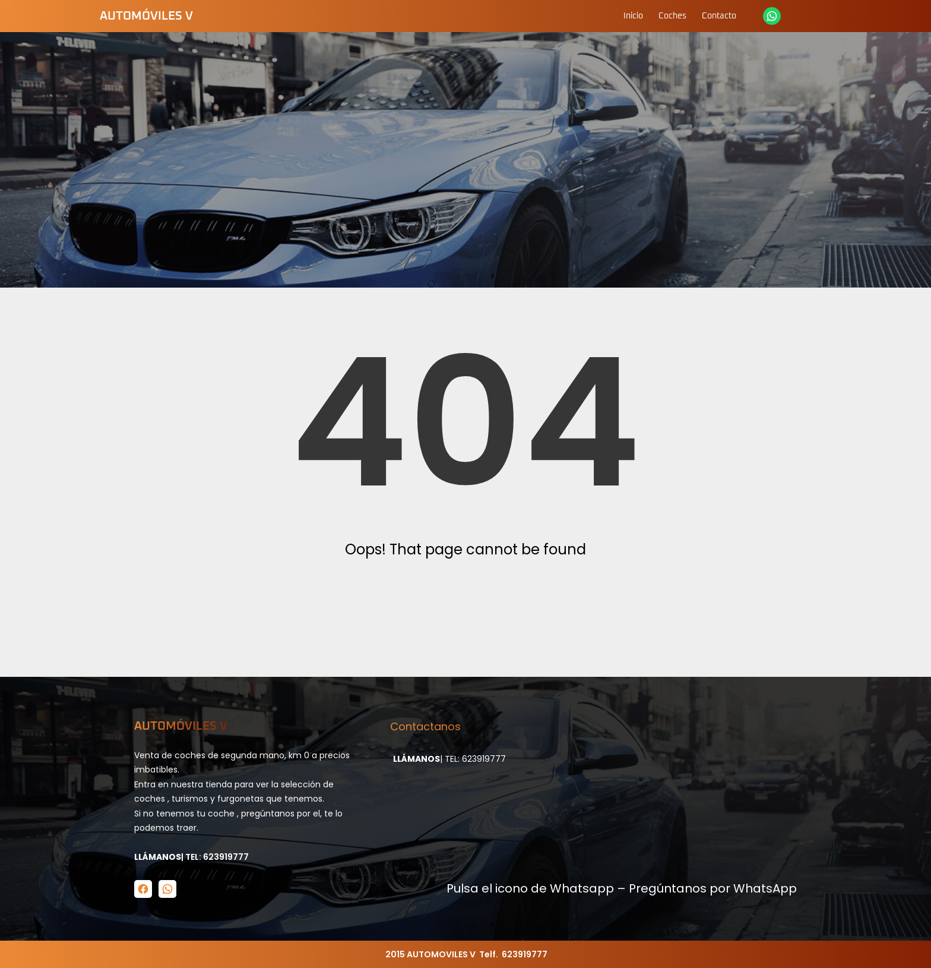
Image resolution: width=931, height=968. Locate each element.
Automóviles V (146, 16)
